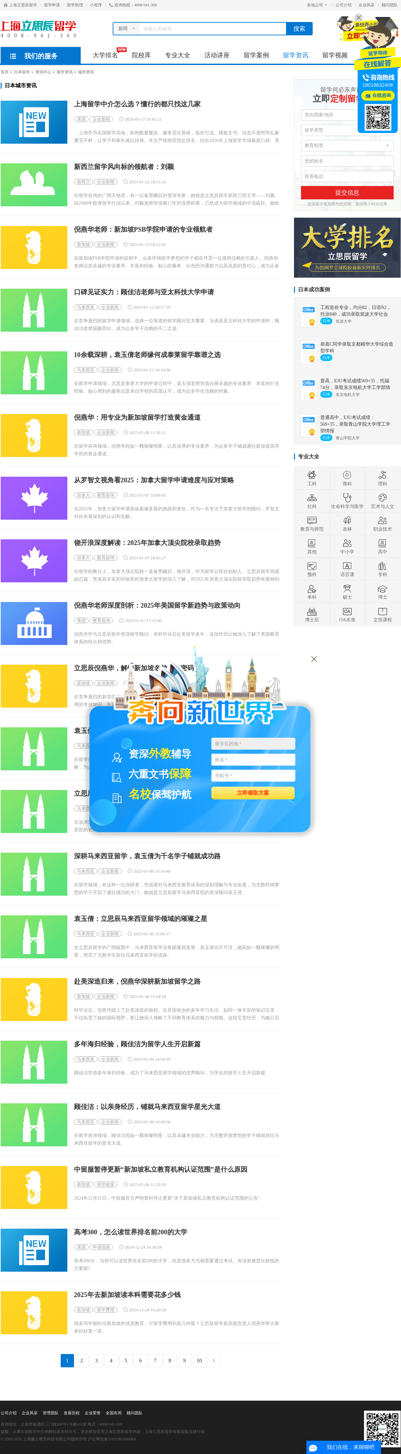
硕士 (347, 592)
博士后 (312, 614)
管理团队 (51, 1413)
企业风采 (367, 5)
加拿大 (83, 495)
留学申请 (52, 5)
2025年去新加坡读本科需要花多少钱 (127, 1294)
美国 (81, 119)
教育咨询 (105, 495)
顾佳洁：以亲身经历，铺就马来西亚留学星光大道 (147, 1106)
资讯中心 (43, 72)
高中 (383, 546)
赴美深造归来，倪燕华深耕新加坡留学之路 (137, 981)
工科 (312, 478)
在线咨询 (381, 95)
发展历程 (72, 1413)
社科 (312, 501)
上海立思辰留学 (20, 5)
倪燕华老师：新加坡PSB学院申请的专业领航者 (143, 229)
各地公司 (317, 5)
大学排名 (109, 53)
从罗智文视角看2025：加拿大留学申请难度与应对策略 (154, 480)
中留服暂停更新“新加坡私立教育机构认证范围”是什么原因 (160, 1169)
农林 (347, 524)
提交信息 (347, 192)
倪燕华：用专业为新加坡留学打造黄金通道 (137, 417)
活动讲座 (217, 55)
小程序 (96, 5)
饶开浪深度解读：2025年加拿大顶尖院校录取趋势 (147, 542)
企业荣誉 (93, 1413)
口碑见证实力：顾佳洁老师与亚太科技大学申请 (144, 292)
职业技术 (382, 524)
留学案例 (256, 55)
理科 (383, 478)
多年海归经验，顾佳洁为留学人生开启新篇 (137, 1044)
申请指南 (101, 1247)
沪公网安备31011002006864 (112, 1439)
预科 (312, 569)
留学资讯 (295, 55)
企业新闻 (101, 119)
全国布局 (114, 1413)
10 (199, 1360)
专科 (383, 569)
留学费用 (105, 1309)
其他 (312, 546)
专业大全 (177, 55)
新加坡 (83, 244)
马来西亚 (85, 307)
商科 (347, 478)
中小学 (347, 546)
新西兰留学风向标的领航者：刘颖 (124, 166)
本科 (312, 592)
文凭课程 (382, 614)
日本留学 (22, 72)
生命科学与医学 (347, 501)
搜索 (299, 28)
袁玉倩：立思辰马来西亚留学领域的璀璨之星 (140, 918)
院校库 (141, 55)
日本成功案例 (314, 289)
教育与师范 (312, 524)
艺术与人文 (382, 501)
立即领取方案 (253, 792)
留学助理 (75, 5)
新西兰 (83, 181)
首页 (5, 72)
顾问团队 (390, 5)
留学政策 (105, 1184)
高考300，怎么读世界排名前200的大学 (130, 1232)
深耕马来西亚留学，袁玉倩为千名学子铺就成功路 (147, 856)
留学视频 (335, 55)
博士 (383, 592)
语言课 (347, 569)
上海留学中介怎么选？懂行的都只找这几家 (137, 104)
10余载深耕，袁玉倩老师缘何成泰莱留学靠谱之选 (147, 354)
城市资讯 (86, 72)
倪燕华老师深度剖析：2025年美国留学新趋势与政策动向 (157, 605)
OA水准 (347, 614)
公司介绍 (344, 5)
